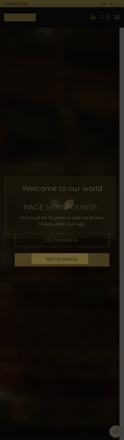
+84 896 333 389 (16, 4)
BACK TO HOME (62, 258)
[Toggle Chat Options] (115, 431)
